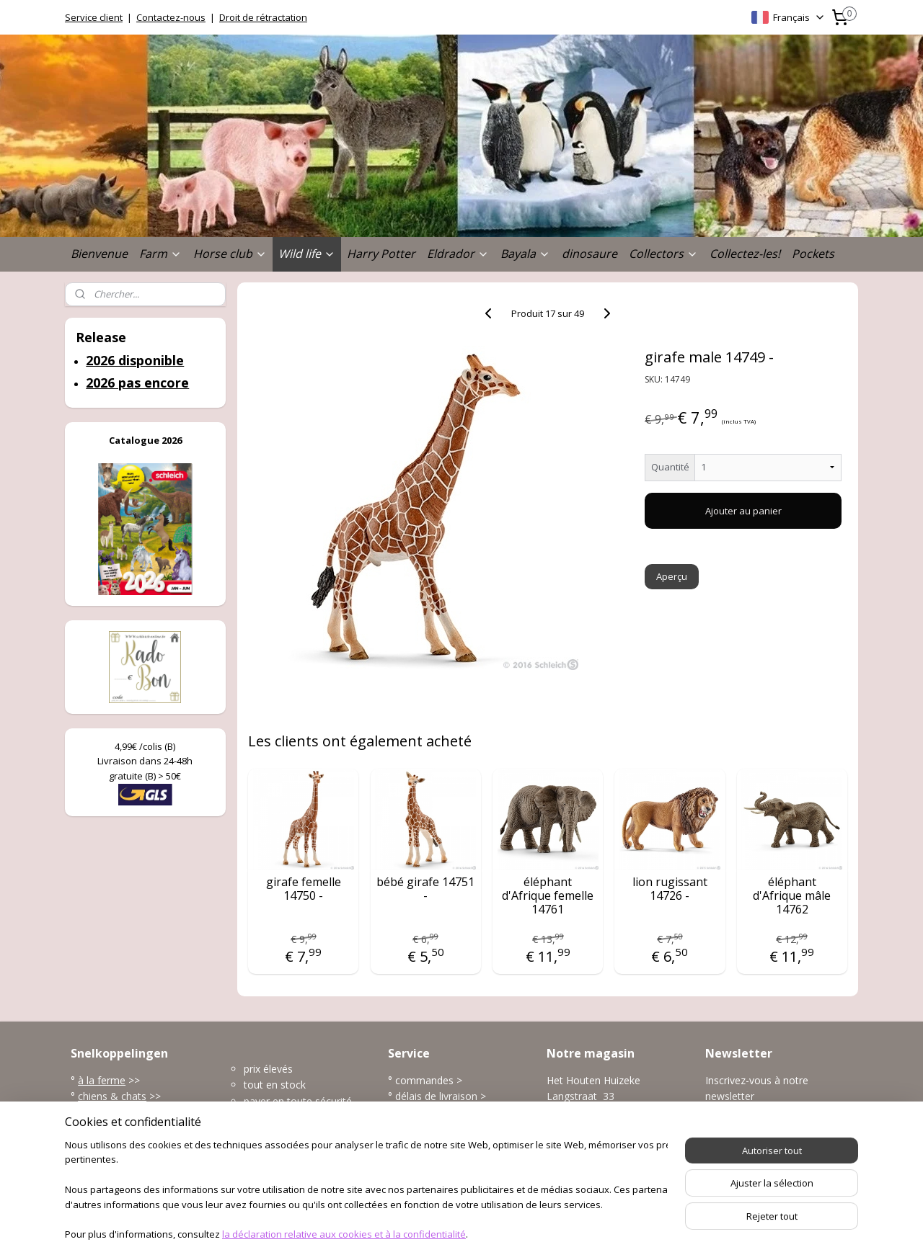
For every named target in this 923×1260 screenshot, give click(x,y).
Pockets (813, 254)
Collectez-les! (745, 254)
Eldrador (458, 254)
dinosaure (589, 254)
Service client (94, 17)
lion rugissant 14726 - (669, 889)
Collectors (663, 254)
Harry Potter (381, 254)
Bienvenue (99, 254)
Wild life (306, 254)
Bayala (525, 254)
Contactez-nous (171, 17)
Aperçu (672, 576)
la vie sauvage (110, 1113)
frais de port (423, 1128)
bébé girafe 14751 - (425, 889)
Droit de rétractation (263, 17)
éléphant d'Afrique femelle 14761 (547, 896)
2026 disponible (135, 360)
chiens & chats (112, 1096)
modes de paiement (442, 1113)
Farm (160, 254)
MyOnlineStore (622, 1233)
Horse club (230, 254)
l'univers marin (111, 1128)
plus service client (436, 1161)
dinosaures (105, 1145)
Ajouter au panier (743, 510)
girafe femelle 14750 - (303, 889)
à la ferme (101, 1080)
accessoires (107, 1161)
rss (438, 1233)
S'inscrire (737, 1128)
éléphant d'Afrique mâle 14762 (792, 896)
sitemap (408, 1233)
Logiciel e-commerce (495, 1233)
